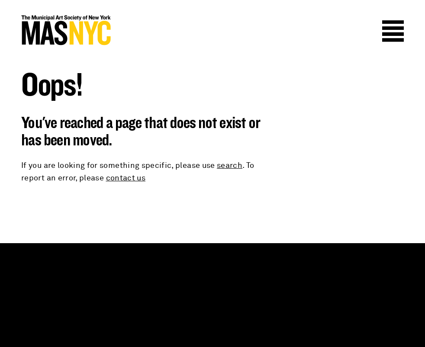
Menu (393, 31)
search (229, 166)
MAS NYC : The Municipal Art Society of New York (116, 30)
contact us (126, 178)
